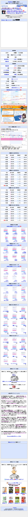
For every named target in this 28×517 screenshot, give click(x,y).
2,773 (15, 65)
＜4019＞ (15, 280)
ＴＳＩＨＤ (23, 273)
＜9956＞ (6, 259)
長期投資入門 (23, 503)
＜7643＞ (15, 240)
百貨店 (24, 325)
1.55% (15, 59)
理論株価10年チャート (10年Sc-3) (13, 89)
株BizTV (16, 479)
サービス (6, 332)
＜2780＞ (6, 280)
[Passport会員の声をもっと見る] (14, 436)
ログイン (24, 5)
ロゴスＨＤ (23, 281)
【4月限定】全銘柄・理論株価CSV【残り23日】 (14, 10)
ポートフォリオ (4, 6)
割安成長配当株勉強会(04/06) (6, 9)
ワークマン (23, 292)
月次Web (10, 1)
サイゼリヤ (15, 300)
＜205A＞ (24, 280)
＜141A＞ (24, 259)
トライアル (23, 260)
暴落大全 (11, 493)
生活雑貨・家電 (23, 318)
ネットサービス (14, 332)
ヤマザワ (24, 241)
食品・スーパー (9, 20)
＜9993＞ (24, 240)
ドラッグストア (14, 318)
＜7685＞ (15, 272)
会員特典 (18, 6)
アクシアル (23, 233)
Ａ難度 (15, 74)
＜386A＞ (6, 240)
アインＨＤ (6, 273)
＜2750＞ (24, 251)
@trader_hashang (9, 479)
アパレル (15, 311)
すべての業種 (5, 311)
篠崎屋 (7, 233)
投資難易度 (6, 74)
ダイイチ (15, 241)
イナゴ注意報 (6, 70)
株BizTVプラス (12, 442)
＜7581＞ (15, 299)
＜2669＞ (15, 232)
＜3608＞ (24, 272)
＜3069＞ (6, 291)
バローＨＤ (6, 260)
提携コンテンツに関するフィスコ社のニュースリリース (14, 381)
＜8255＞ (24, 232)
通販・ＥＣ (15, 325)
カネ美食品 (15, 233)
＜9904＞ (15, 291)
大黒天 (15, 260)
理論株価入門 (17, 503)
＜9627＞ (6, 272)
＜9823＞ (6, 251)
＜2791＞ (15, 259)
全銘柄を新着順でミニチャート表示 (13, 226)
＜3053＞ (24, 299)
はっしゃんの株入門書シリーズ (14, 482)
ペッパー (24, 300)
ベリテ (15, 292)
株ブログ (21, 479)
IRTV (10, 384)
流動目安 (7, 61)
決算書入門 (4, 493)
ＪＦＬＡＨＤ (5, 292)
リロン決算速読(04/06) (17, 9)
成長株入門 (4, 503)
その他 (24, 332)
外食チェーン (5, 325)
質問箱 (25, 6)
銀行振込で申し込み (19, 13)
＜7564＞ (24, 291)
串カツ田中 (6, 300)
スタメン (15, 281)
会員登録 (19, 5)
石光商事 (24, 252)
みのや (7, 241)
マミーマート (5, 252)
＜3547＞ (6, 299)
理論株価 (7, 65)
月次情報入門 (11, 503)
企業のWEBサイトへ (15, 87)
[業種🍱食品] (16, 8)
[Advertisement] (13, 34)
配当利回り (6, 59)
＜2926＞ (6, 232)
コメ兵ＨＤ (6, 281)
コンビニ (6, 318)
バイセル (15, 273)
